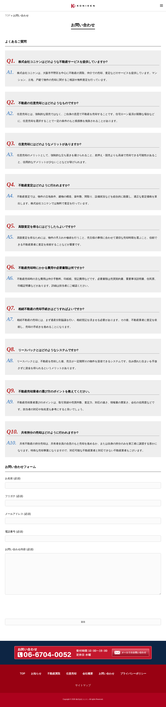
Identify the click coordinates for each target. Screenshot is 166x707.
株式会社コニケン (82, 699)
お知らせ (36, 673)
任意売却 (71, 673)
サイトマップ (83, 685)
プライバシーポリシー (133, 673)
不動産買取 (53, 673)
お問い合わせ (106, 673)
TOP (7, 15)
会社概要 (88, 673)
